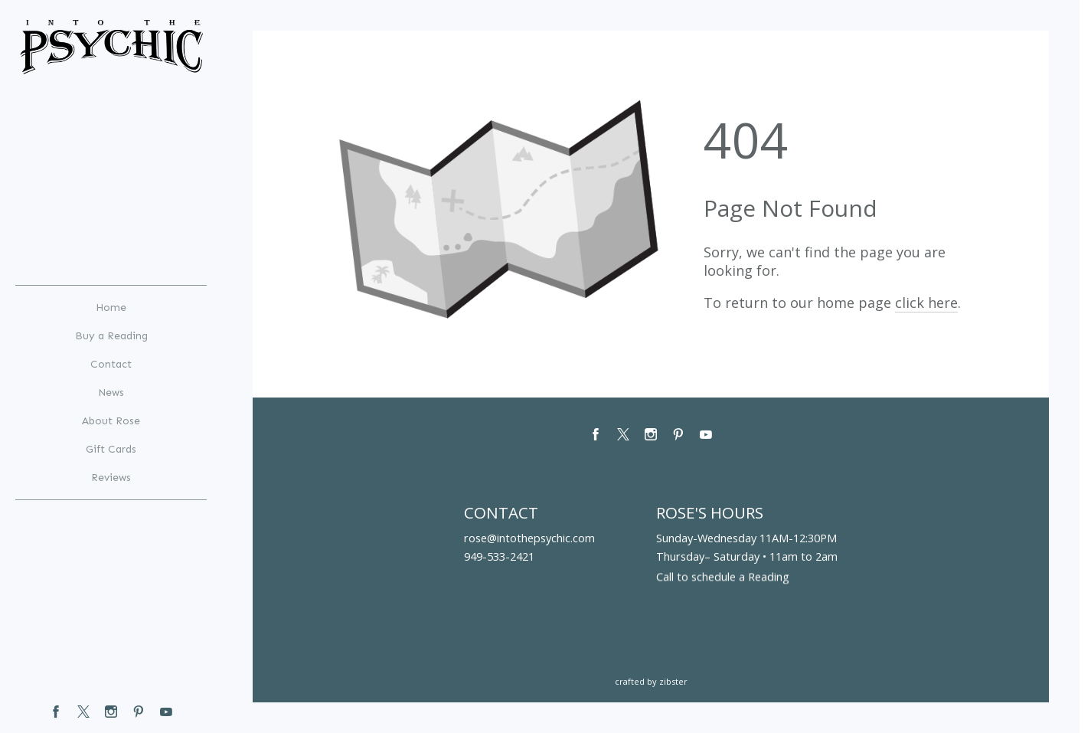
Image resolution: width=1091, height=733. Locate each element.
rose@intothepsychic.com (529, 537)
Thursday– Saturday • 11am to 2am (747, 556)
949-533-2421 (499, 556)
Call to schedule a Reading (722, 578)
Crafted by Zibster (651, 681)
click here (926, 302)
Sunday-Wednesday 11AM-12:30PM (746, 537)
